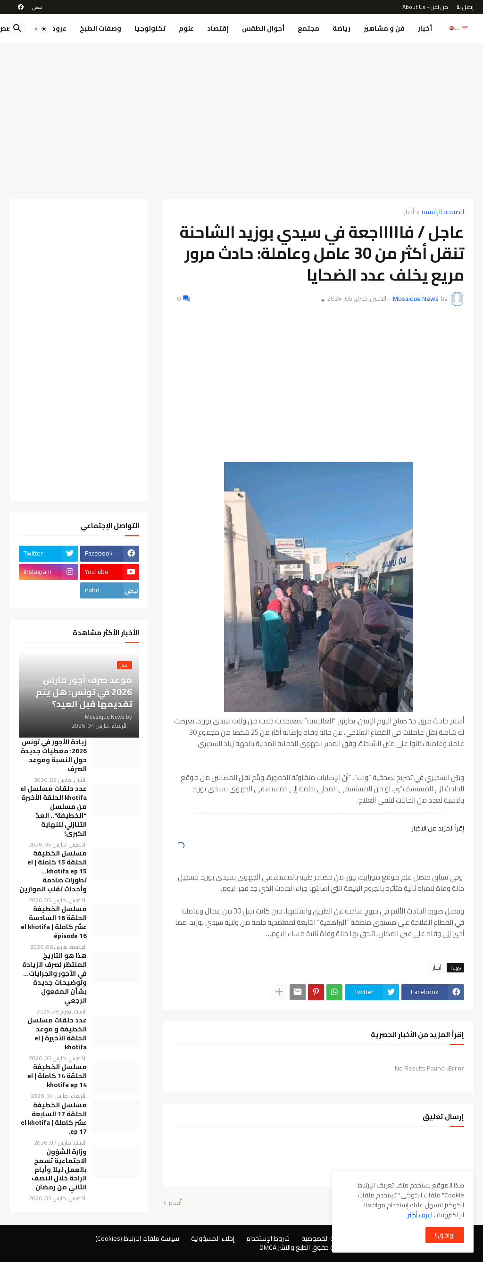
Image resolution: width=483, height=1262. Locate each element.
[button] (41, 28)
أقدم (175, 1203)
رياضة (341, 28)
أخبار (425, 28)
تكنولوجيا (150, 28)
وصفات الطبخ (100, 28)
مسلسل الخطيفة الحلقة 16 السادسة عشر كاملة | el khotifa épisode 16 (54, 922)
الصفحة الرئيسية (443, 212)
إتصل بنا (465, 6)
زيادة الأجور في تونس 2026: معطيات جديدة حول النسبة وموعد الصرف (54, 755)
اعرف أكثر (420, 1215)
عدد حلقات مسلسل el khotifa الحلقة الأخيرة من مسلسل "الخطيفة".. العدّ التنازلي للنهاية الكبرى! (53, 811)
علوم (186, 28)
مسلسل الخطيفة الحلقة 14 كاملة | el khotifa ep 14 (57, 1076)
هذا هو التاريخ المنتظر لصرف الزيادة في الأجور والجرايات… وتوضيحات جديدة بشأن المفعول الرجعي (54, 978)
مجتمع (308, 28)
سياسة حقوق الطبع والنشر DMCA (304, 1247)
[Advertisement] (241, 121)
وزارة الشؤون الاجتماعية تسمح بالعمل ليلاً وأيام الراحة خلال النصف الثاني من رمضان (59, 1169)
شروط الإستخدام (268, 1238)
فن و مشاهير (384, 28)
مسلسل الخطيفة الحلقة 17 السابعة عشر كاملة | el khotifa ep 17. (54, 1119)
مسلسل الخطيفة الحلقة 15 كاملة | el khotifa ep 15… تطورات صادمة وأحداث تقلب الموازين (53, 871)
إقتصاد (218, 28)
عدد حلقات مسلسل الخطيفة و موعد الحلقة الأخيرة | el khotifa (57, 1034)
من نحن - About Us (425, 6)
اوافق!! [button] (445, 1235)
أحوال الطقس (263, 28)
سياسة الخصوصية (325, 1238)
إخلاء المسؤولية (212, 1238)
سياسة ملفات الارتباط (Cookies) (137, 1238)
